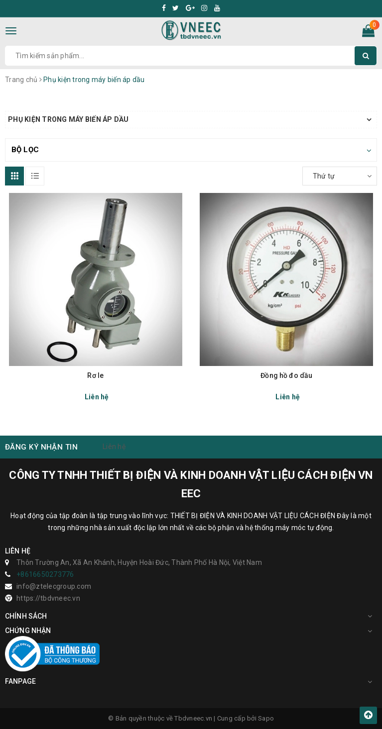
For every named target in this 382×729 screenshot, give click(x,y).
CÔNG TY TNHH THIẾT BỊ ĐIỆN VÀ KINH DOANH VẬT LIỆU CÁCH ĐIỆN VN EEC (191, 484)
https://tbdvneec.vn (48, 598)
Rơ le (95, 375)
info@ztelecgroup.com (53, 586)
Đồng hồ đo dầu (286, 375)
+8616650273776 (45, 574)
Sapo (266, 718)
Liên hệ (114, 447)
